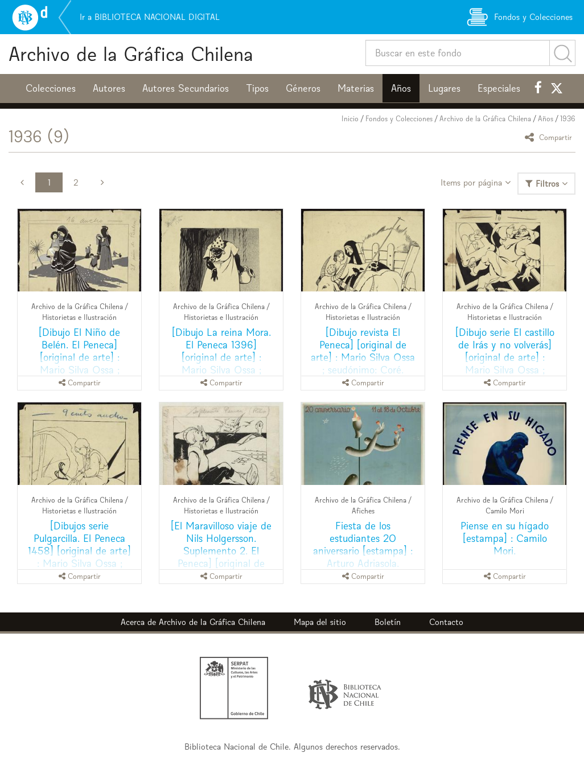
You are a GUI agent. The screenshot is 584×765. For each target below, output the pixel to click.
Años (401, 88)
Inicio (350, 119)
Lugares (444, 88)
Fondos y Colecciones (399, 119)
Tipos (257, 88)
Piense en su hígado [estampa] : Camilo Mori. (504, 538)
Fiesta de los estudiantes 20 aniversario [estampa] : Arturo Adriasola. (363, 544)
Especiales (499, 88)
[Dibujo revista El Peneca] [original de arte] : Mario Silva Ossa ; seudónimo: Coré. (363, 351)
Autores (109, 88)
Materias (356, 88)
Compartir (550, 136)
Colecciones (51, 88)
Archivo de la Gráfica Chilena (131, 54)
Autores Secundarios (185, 88)
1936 (567, 119)
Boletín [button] (388, 621)
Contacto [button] (446, 621)
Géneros (303, 88)
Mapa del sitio (320, 621)
